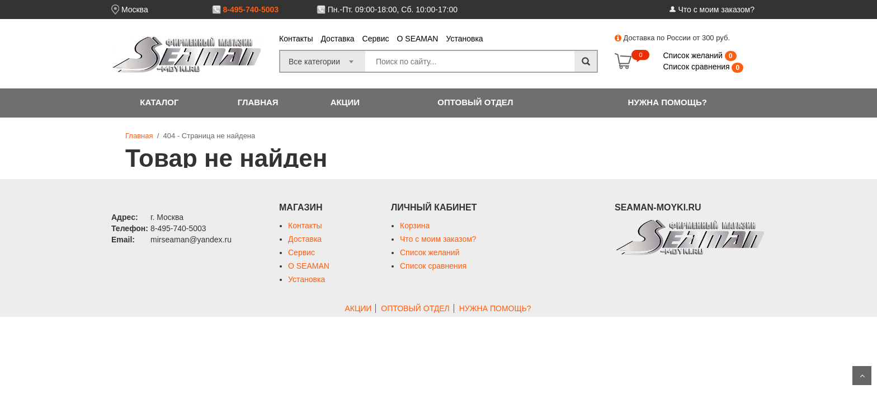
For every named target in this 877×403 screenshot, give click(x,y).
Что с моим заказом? (716, 9)
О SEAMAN (417, 38)
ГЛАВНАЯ (258, 102)
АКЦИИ (345, 102)
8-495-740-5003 (251, 9)
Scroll (861, 375)
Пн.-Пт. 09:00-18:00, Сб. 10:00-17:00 (393, 9)
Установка (464, 38)
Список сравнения (697, 66)
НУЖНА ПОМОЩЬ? (667, 102)
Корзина (415, 225)
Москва (134, 9)
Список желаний (693, 55)
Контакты (296, 38)
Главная (139, 136)
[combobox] (322, 58)
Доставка (337, 38)
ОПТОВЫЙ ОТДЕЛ (475, 102)
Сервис (375, 38)
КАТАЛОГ (159, 102)
